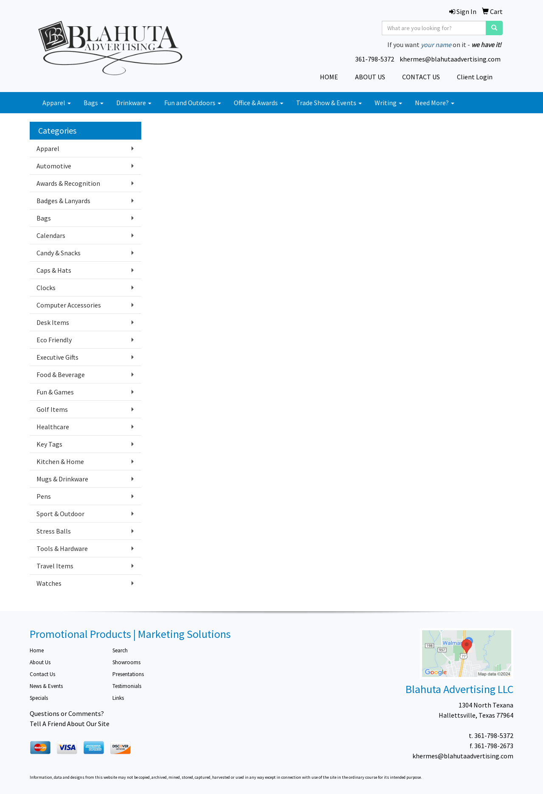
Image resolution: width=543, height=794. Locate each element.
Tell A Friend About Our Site (69, 723)
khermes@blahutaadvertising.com (450, 59)
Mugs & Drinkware (62, 479)
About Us (40, 662)
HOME (329, 77)
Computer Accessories (68, 305)
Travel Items (54, 566)
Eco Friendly (54, 339)
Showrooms (126, 662)
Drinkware (133, 102)
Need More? (434, 102)
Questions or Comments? (67, 713)
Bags (94, 102)
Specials (39, 698)
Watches (49, 583)
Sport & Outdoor (60, 513)
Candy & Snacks (58, 253)
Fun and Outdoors (192, 102)
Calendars (50, 235)
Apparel (56, 102)
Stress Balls (53, 531)
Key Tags (49, 444)
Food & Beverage (60, 374)
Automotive (53, 166)
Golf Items (52, 409)
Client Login (475, 77)
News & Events (46, 686)
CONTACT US (421, 77)
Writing (388, 102)
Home (37, 650)
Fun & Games (55, 392)
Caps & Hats (53, 270)
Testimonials (126, 686)
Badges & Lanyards (63, 200)
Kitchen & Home (60, 461)
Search (120, 650)
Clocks (46, 287)
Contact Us (42, 674)
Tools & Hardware (62, 548)
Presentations (128, 674)
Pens (43, 496)
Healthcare (52, 426)
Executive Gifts (57, 357)
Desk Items (52, 322)
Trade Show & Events (329, 102)
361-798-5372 (374, 59)
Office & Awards (258, 102)
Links (118, 698)
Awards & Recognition (68, 183)
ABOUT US (370, 77)
